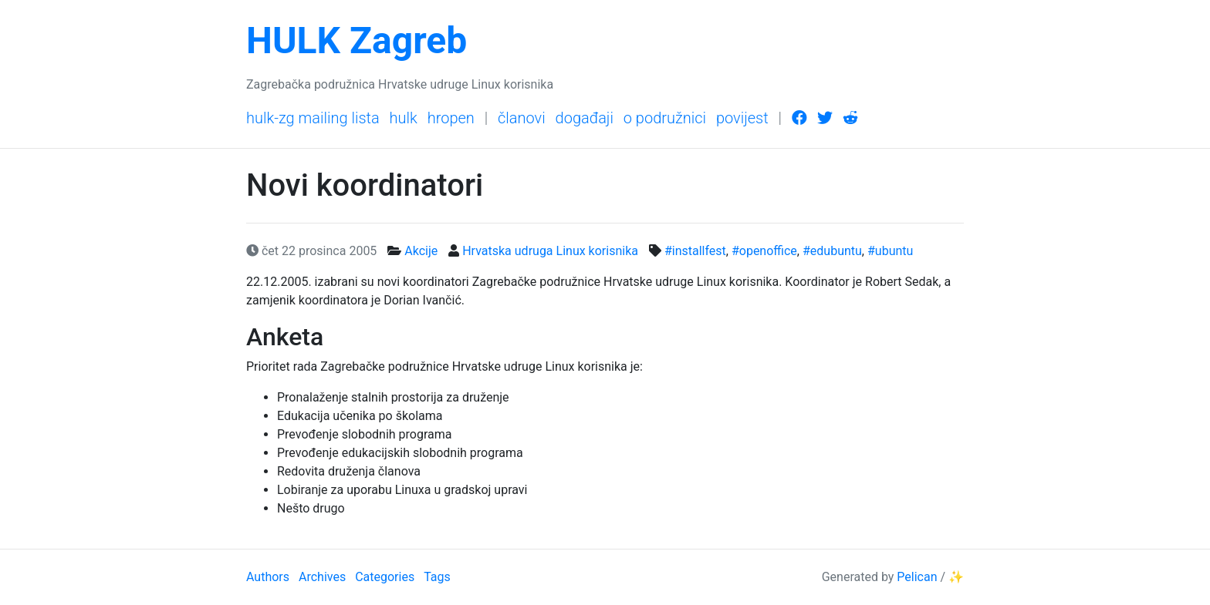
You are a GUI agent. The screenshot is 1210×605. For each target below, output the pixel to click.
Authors (267, 577)
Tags (437, 577)
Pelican (917, 577)
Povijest (742, 118)
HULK (403, 118)
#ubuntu (890, 251)
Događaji (584, 118)
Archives (322, 577)
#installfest (695, 251)
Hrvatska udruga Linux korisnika (550, 251)
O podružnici (665, 118)
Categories (384, 577)
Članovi (522, 118)
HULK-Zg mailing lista (313, 118)
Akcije (421, 251)
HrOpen (451, 118)
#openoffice (764, 251)
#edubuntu (832, 251)
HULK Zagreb (356, 40)
